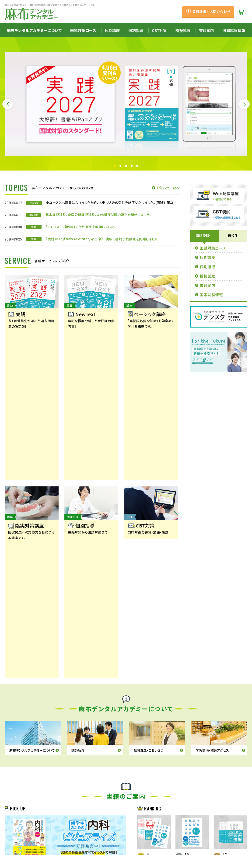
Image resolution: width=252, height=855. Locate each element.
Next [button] (244, 104)
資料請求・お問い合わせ (211, 11)
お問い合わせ (63, 836)
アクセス (62, 829)
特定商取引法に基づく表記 (26, 836)
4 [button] (132, 166)
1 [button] (115, 166)
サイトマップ (88, 836)
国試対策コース (83, 30)
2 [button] (120, 166)
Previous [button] (7, 104)
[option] (126, 104)
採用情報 (38, 829)
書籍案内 (206, 30)
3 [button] (126, 166)
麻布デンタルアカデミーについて (34, 30)
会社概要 (13, 829)
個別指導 (136, 30)
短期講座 (112, 30)
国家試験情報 (234, 30)
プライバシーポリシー (90, 829)
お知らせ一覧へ (168, 187)
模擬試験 (183, 30)
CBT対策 (159, 30)
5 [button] (137, 166)
